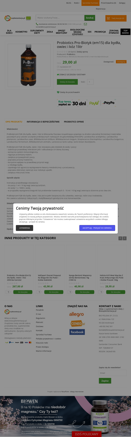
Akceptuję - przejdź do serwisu (97, 228)
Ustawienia (24, 228)
